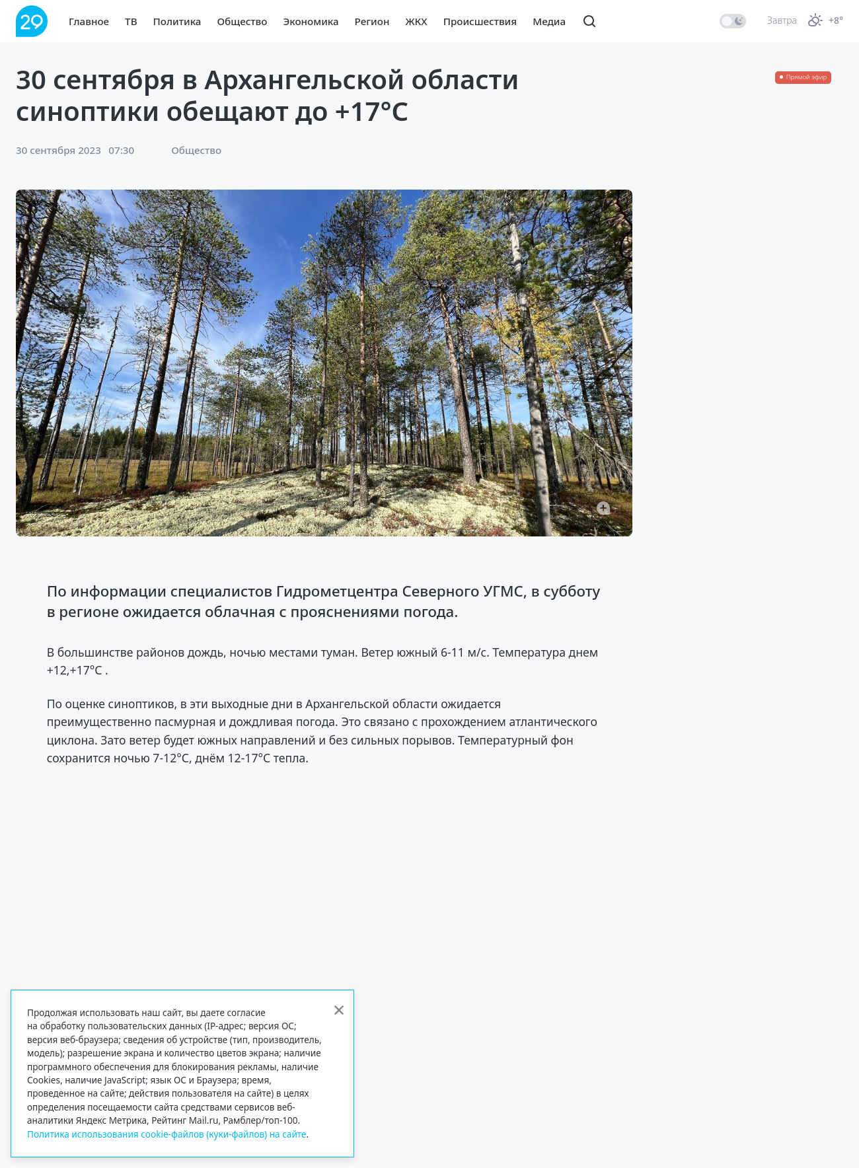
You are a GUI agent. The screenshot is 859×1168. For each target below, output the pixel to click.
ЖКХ (416, 21)
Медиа (549, 21)
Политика (177, 21)
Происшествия (480, 21)
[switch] (733, 21)
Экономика (310, 21)
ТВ (131, 21)
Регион (372, 21)
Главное (89, 21)
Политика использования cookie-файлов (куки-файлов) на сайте (167, 1134)
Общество (242, 21)
